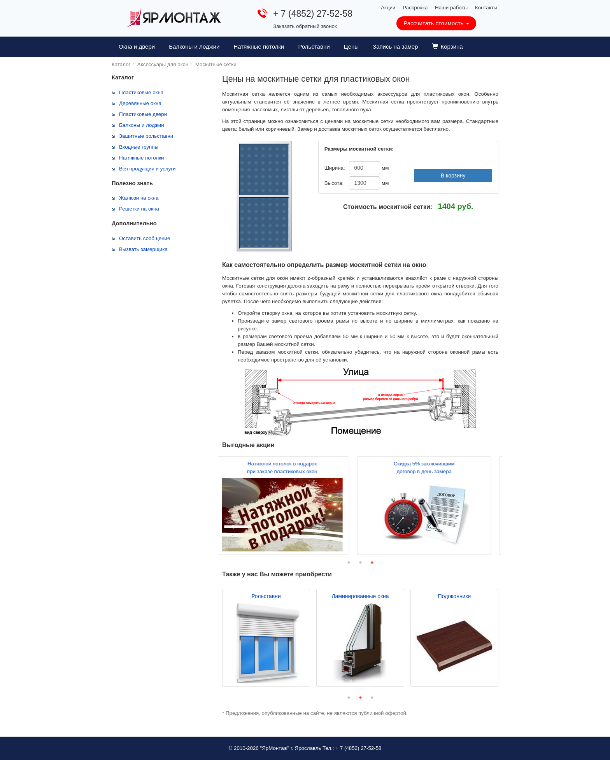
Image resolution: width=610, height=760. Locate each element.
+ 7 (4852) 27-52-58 (312, 14)
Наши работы (451, 8)
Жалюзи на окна (138, 198)
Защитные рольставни (146, 136)
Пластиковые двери (143, 114)
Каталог (121, 64)
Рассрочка (415, 8)
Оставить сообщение (144, 238)
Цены (351, 46)
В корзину (453, 175)
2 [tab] (360, 563)
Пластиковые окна (141, 92)
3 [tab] (372, 563)
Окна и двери (137, 46)
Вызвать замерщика (143, 249)
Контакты (486, 8)
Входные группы (138, 147)
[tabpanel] (289, 505)
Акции (388, 8)
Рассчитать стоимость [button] (436, 23)
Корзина (447, 46)
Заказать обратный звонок (305, 26)
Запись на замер (395, 46)
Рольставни (314, 46)
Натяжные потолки (258, 46)
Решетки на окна (139, 209)
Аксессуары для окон (163, 64)
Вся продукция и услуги (147, 169)
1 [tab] (348, 563)
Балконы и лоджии (194, 46)
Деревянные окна (140, 103)
